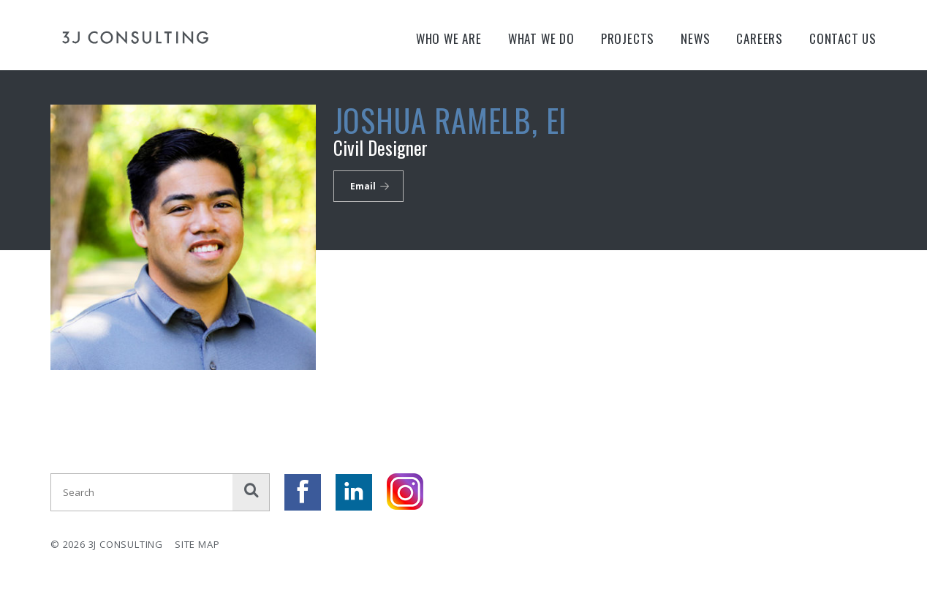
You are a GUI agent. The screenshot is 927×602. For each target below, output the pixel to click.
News (695, 38)
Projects (627, 38)
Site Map (197, 544)
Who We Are (449, 38)
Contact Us (843, 38)
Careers (759, 38)
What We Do (541, 38)
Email (363, 186)
